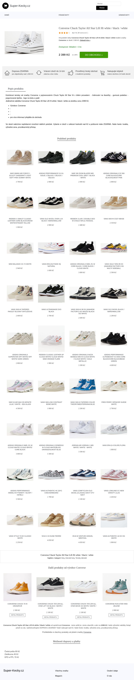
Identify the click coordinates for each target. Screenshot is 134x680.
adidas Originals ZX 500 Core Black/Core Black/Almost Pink (113, 175)
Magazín (58, 676)
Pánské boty (64, 15)
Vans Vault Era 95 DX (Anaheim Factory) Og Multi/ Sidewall (114, 266)
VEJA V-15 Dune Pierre (51, 536)
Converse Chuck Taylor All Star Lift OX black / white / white (50, 606)
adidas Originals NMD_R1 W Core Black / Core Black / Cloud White (82, 266)
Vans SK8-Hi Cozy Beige (114, 219)
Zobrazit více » (85, 40)
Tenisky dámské (81, 558)
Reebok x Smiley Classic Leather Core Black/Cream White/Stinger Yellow (20, 221)
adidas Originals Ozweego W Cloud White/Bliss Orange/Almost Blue (51, 447)
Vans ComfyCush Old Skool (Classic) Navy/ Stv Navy (82, 493)
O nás (109, 676)
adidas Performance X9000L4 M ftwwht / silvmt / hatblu (20, 493)
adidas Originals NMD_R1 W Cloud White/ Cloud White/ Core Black (20, 447)
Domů (7, 15)
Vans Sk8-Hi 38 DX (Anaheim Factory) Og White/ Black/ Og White (82, 311)
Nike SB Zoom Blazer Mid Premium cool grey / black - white (82, 175)
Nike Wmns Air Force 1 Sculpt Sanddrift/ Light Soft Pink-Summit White (20, 175)
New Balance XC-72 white (20, 264)
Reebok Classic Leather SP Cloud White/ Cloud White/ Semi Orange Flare (51, 357)
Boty (63, 558)
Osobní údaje (112, 671)
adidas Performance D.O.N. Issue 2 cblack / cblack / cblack (51, 175)
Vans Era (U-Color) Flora (113, 445)
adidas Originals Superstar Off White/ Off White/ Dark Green (20, 357)
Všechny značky (61, 671)
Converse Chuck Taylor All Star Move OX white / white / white (83, 606)
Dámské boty (124, 15)
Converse (62, 40)
